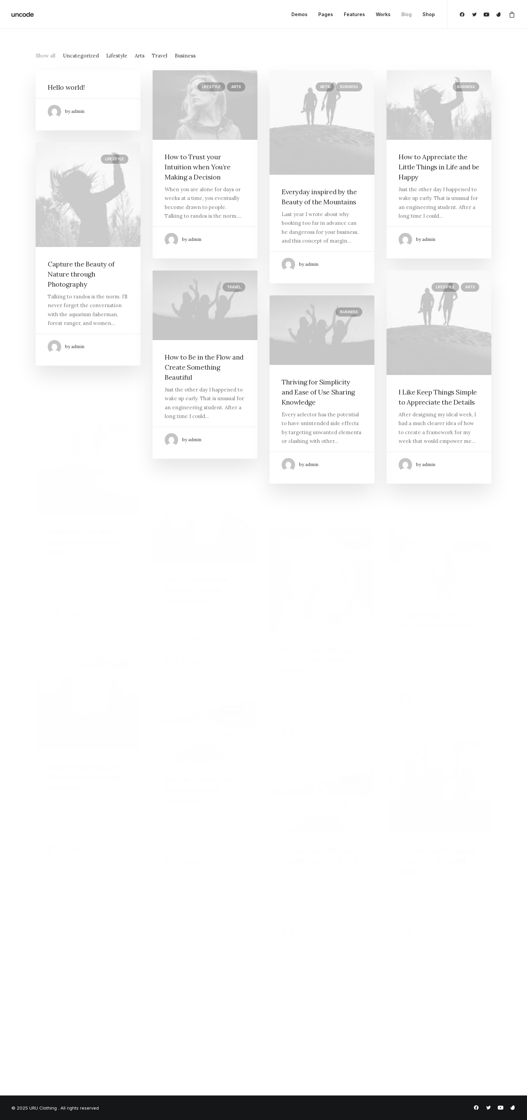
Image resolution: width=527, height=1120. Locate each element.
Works (383, 14)
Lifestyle (116, 55)
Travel (159, 55)
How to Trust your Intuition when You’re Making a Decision (198, 167)
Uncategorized (81, 55)
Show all (45, 55)
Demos (299, 14)
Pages (325, 14)
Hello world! (66, 87)
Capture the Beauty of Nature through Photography (81, 274)
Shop (428, 14)
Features (354, 14)
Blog (406, 14)
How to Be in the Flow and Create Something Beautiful (204, 391)
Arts (140, 55)
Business (185, 55)
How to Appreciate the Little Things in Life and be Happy (439, 167)
